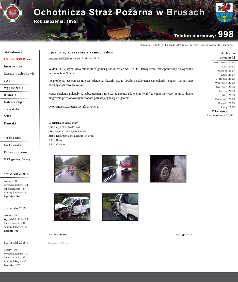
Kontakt (10, 123)
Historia (10, 95)
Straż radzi (12, 138)
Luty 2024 (228, 74)
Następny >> (184, 234)
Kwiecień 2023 (225, 99)
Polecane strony (16, 152)
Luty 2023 (228, 107)
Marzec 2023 (226, 103)
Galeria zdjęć (14, 102)
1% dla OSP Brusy (18, 59)
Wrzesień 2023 (225, 82)
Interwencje (13, 66)
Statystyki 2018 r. (16, 242)
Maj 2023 (228, 94)
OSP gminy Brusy (17, 159)
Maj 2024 (228, 66)
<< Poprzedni (58, 234)
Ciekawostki (13, 145)
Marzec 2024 (226, 70)
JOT (7, 80)
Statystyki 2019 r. (16, 208)
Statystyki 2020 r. (16, 174)
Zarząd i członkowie (19, 73)
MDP (7, 116)
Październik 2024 (223, 62)
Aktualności (13, 52)
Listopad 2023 (225, 78)
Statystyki (11, 109)
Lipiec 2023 (227, 90)
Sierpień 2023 (225, 86)
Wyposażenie (13, 88)
